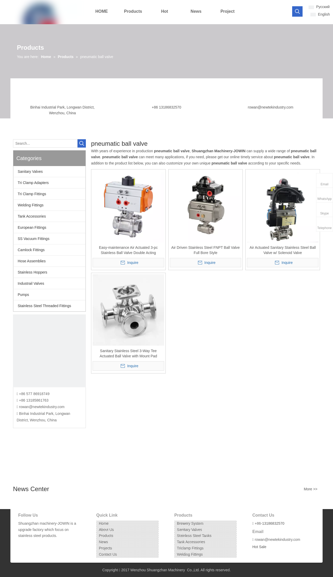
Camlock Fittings (31, 250)
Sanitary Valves (30, 171)
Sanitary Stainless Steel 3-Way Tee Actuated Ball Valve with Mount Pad (128, 353)
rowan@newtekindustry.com (270, 107)
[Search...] (45, 143)
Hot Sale (259, 547)
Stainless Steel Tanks (194, 536)
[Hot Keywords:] (297, 11)
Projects (105, 548)
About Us (106, 530)
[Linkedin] (30, 544)
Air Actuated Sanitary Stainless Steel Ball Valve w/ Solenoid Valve (282, 250)
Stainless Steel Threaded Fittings (44, 306)
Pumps (23, 295)
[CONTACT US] (49, 350)
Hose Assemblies (32, 261)
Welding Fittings (30, 205)
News (103, 542)
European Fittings (32, 227)
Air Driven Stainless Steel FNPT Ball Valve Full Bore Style (205, 250)
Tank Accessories (32, 216)
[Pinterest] (46, 544)
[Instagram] (38, 544)
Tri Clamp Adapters (33, 183)
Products (106, 536)
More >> (310, 489)
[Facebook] (21, 544)
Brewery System (190, 523)
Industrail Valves (31, 283)
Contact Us (108, 554)
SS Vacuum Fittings (33, 239)
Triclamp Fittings (190, 548)
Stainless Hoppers (32, 272)
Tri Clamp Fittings (32, 194)
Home (103, 523)
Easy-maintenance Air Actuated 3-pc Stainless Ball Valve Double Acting (128, 250)
